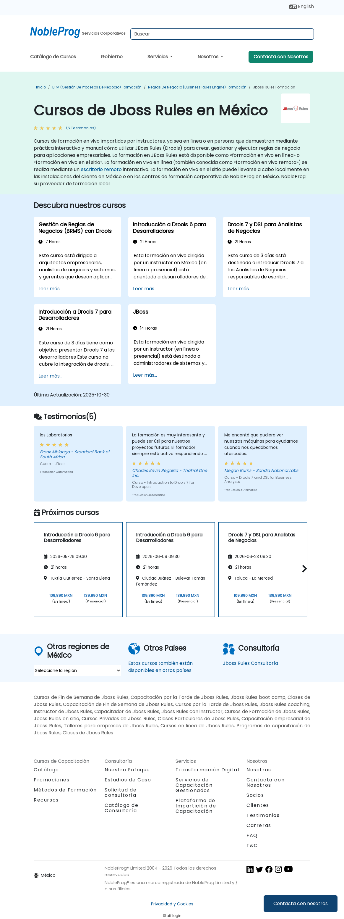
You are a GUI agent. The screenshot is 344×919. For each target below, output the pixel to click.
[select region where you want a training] (77, 670)
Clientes (257, 805)
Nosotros (208, 56)
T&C (252, 845)
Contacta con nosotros (300, 903)
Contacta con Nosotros (281, 56)
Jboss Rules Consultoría (250, 663)
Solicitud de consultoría (121, 792)
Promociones (52, 779)
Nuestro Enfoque (127, 769)
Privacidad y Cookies (172, 904)
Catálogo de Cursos (53, 56)
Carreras (258, 825)
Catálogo (46, 769)
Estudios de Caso (128, 779)
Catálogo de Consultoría (122, 808)
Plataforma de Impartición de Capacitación (196, 806)
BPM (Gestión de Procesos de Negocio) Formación (97, 87)
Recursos (46, 800)
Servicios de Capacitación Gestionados (194, 785)
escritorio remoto (101, 169)
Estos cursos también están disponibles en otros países (160, 667)
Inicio (41, 87)
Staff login (172, 915)
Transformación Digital (207, 769)
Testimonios (263, 815)
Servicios (158, 56)
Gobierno (112, 56)
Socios (255, 795)
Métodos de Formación (65, 789)
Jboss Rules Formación (274, 87)
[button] (303, 568)
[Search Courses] (222, 34)
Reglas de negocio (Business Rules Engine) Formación (197, 87)
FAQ (252, 835)
